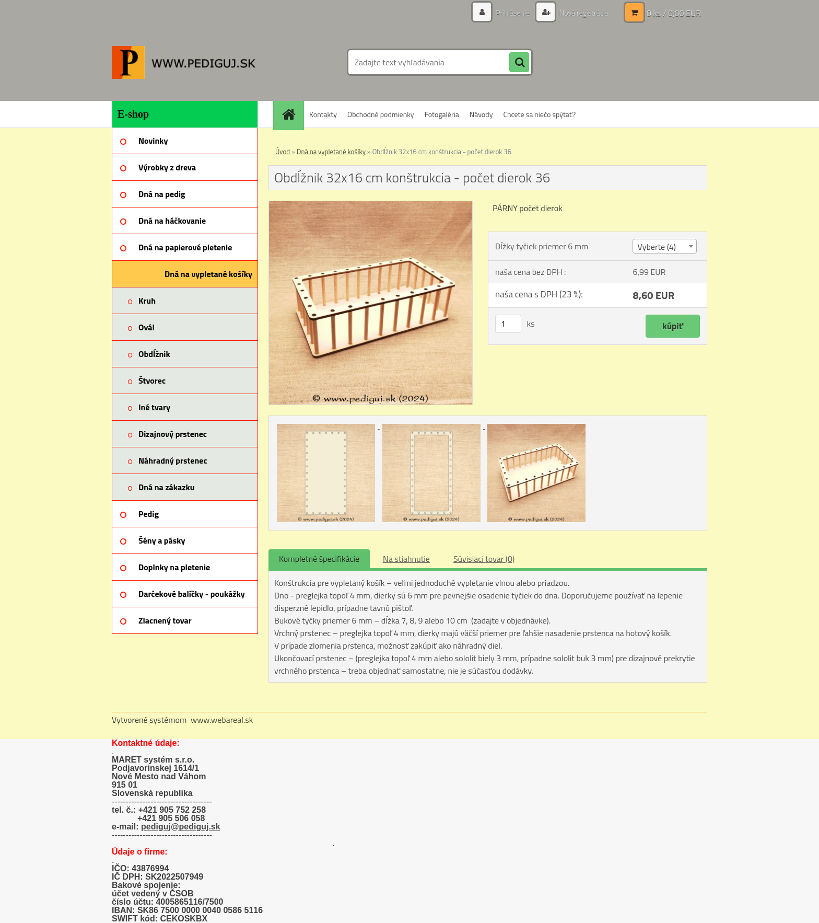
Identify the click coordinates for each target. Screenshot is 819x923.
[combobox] (664, 246)
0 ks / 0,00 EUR (674, 13)
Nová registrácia (583, 12)
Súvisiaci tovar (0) (483, 558)
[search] (519, 63)
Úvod (282, 151)
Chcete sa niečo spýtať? (539, 114)
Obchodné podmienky (380, 114)
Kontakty (323, 114)
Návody (481, 114)
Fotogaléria (442, 114)
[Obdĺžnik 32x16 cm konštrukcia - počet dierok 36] (370, 205)
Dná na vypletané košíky (331, 151)
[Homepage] (292, 114)
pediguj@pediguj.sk (180, 826)
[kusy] (508, 324)
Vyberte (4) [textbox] (656, 246)
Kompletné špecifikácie (319, 558)
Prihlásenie (512, 12)
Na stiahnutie (406, 558)
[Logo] (183, 62)
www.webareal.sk (222, 719)
